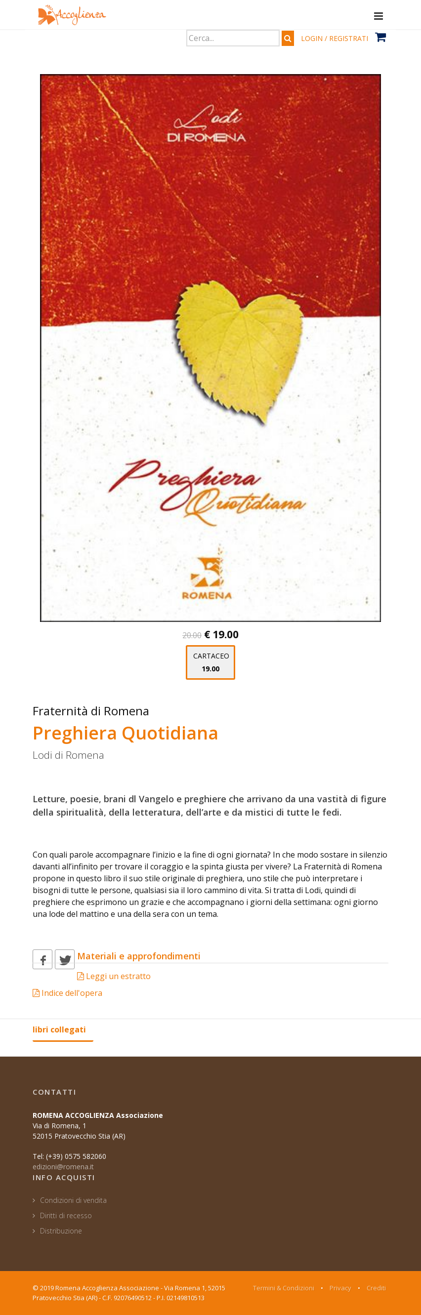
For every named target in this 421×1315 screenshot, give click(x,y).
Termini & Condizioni (283, 1287)
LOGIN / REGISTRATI (334, 38)
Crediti (376, 1287)
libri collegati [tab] (59, 1029)
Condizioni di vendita (73, 1200)
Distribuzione (61, 1230)
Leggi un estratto (114, 976)
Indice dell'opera (67, 992)
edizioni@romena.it (63, 1166)
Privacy (340, 1287)
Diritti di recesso (66, 1215)
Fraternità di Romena (91, 710)
